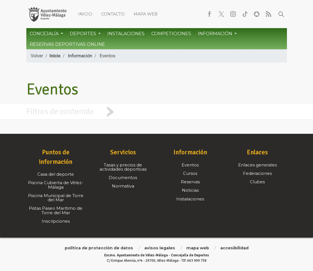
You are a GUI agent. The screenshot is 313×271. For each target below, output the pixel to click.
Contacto (113, 14)
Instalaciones (126, 33)
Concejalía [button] (45, 33)
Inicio (85, 14)
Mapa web (145, 14)
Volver (37, 55)
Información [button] (215, 33)
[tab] (156, 111)
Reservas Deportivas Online (67, 44)
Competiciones (171, 33)
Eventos (107, 55)
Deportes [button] (83, 33)
